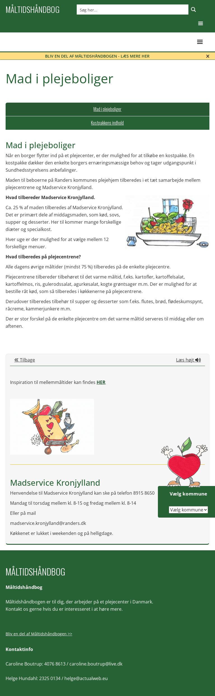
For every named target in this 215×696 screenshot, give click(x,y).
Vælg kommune (188, 493)
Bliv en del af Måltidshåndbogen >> (39, 633)
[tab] (107, 109)
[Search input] (133, 9)
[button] (200, 23)
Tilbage (24, 360)
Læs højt (188, 360)
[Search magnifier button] (193, 9)
